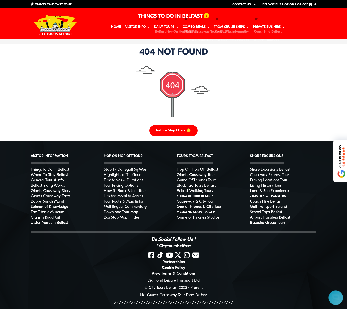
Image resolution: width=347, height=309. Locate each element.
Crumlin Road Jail (45, 217)
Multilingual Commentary (125, 207)
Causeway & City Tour (195, 201)
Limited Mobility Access (123, 196)
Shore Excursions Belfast (270, 170)
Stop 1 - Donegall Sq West (126, 170)
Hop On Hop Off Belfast (197, 170)
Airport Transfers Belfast (270, 217)
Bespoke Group (267, 223)
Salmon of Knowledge (49, 207)
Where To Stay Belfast (49, 175)
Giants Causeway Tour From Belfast (177, 295)
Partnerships (173, 262)
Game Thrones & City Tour (199, 207)
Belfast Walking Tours (195, 191)
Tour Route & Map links (123, 201)
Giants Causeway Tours (196, 175)
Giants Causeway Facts (50, 196)
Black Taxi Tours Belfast (196, 186)
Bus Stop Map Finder (121, 217)
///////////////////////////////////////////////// (173, 303)
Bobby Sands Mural (47, 201)
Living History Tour (265, 186)
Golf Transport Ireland (268, 207)
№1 (143, 295)
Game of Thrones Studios (198, 217)
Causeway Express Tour (269, 175)
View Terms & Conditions (174, 274)
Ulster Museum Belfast (49, 223)
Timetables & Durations (123, 180)
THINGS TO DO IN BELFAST (173, 16)
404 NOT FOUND (173, 52)
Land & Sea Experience (269, 191)
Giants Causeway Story (51, 191)
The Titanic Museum (47, 212)
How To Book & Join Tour (125, 191)
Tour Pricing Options (121, 186)
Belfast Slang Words (48, 186)
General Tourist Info (47, 180)
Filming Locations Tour (268, 180)
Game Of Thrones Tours (196, 180)
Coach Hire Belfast (266, 201)
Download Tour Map (121, 212)
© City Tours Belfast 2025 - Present (173, 288)
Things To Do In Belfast (50, 170)
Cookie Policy (173, 268)
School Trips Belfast (266, 212)
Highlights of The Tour (122, 175)
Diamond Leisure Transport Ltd (174, 280)
